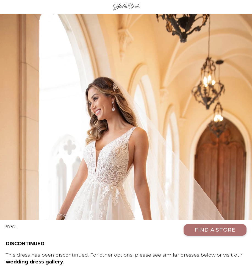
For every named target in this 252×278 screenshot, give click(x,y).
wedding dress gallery (34, 262)
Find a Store (215, 230)
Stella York (126, 7)
